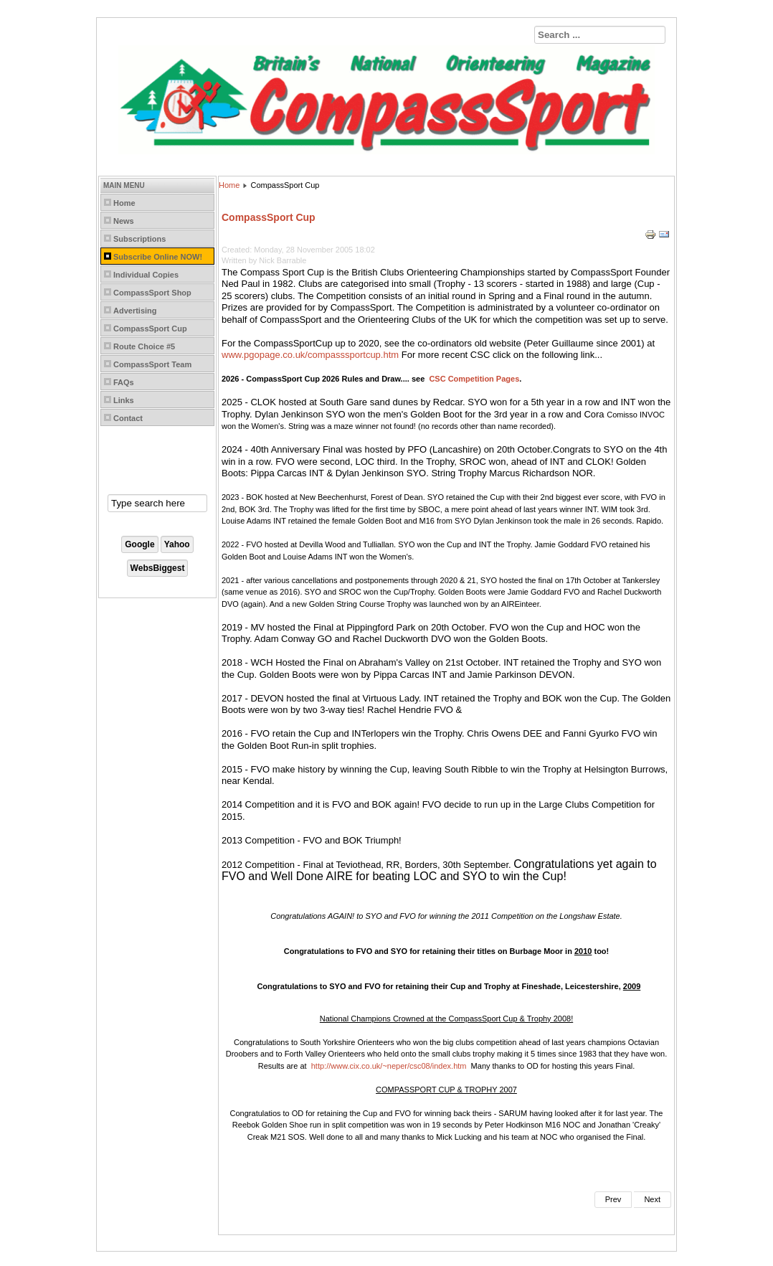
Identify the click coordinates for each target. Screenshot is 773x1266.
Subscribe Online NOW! (157, 256)
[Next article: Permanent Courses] (652, 1199)
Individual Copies (146, 274)
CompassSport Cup (150, 328)
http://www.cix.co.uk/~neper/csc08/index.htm (389, 1066)
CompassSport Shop (152, 292)
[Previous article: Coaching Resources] (613, 1199)
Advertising (135, 310)
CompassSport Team (152, 364)
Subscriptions (139, 239)
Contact (128, 418)
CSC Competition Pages (474, 378)
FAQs (123, 382)
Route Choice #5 (144, 346)
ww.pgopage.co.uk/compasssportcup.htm (312, 354)
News (123, 221)
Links (123, 400)
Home (124, 203)
